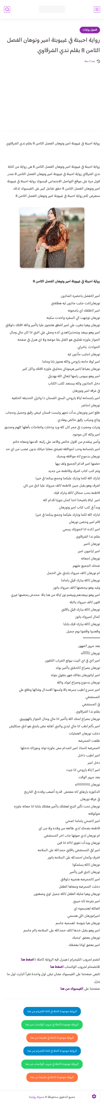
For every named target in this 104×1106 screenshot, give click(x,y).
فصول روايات (90, 30)
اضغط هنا (27, 960)
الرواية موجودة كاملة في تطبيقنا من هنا (52, 1037)
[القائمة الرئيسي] (97, 9)
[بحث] (7, 9)
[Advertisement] (52, 94)
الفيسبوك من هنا (71, 989)
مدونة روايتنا (36, 1097)
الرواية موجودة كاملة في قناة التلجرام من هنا (52, 1011)
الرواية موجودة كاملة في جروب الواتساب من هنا (52, 1024)
